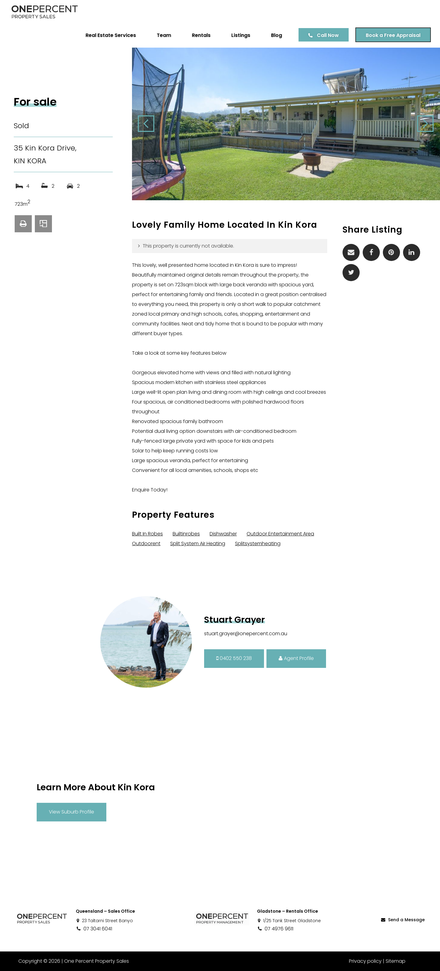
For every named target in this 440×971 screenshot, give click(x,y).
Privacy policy (365, 961)
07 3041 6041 (94, 928)
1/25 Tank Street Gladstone (289, 921)
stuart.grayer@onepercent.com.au (245, 633)
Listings (240, 35)
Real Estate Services (111, 35)
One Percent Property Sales (96, 961)
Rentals (201, 35)
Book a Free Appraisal (393, 35)
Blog (276, 35)
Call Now (328, 35)
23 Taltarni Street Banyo (104, 921)
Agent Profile (296, 658)
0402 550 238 (234, 658)
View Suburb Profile (71, 811)
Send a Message (402, 920)
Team (164, 35)
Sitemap (395, 961)
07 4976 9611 (275, 928)
